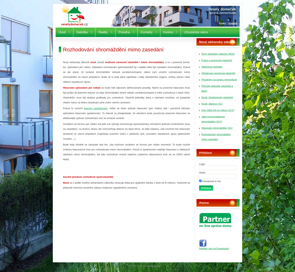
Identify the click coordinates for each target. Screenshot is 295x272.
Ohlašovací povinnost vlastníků (218, 73)
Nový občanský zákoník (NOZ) (218, 54)
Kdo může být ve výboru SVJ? (217, 110)
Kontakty (146, 32)
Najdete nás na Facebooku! (214, 247)
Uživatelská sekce (196, 32)
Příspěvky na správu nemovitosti (219, 79)
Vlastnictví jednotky (211, 66)
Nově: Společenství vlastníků (217, 97)
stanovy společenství (95, 108)
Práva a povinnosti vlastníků (216, 60)
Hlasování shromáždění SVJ (216, 128)
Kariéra (168, 32)
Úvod (62, 32)
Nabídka (82, 32)
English (232, 23)
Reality (103, 32)
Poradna (124, 32)
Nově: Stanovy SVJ (212, 103)
